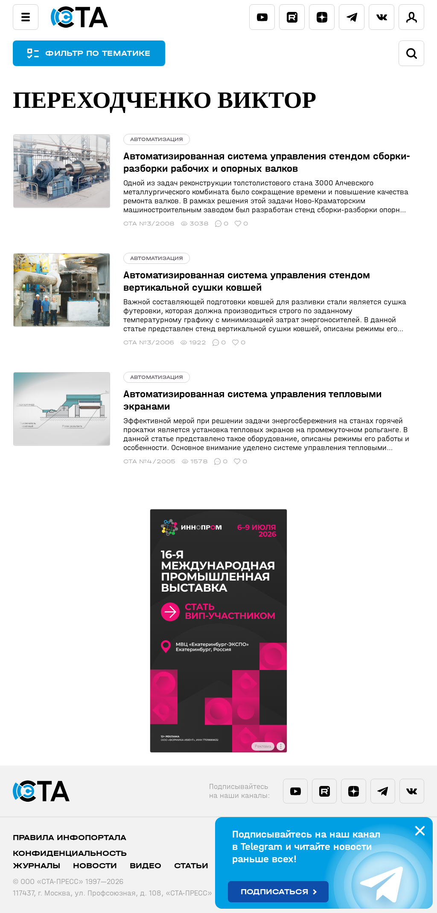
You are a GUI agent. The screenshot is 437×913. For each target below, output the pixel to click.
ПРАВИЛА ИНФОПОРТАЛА (69, 837)
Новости (95, 865)
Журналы (36, 865)
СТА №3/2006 (147, 342)
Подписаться (275, 891)
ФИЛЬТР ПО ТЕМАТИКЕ (98, 53)
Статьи (191, 865)
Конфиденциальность (70, 853)
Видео (145, 865)
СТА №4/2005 (148, 461)
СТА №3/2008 (148, 223)
